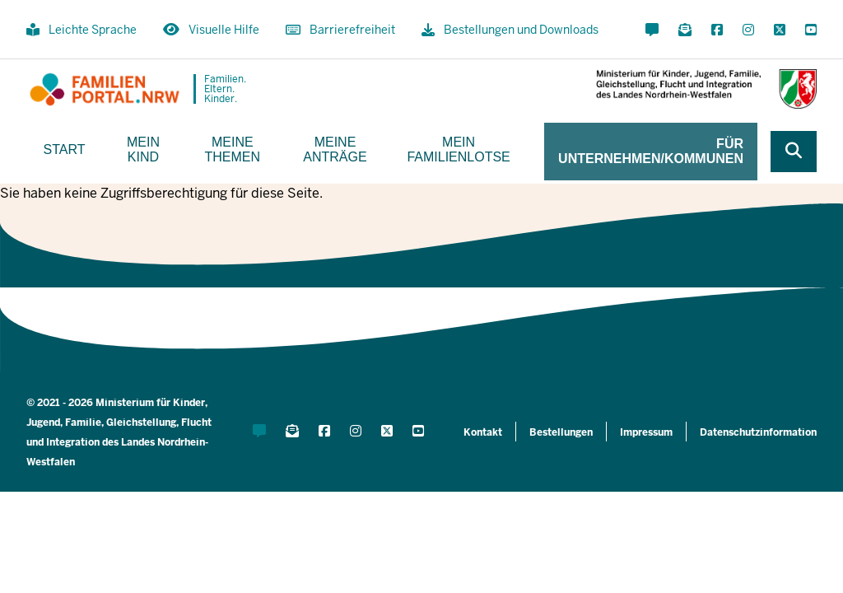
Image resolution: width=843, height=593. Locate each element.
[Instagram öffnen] (748, 30)
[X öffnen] (779, 30)
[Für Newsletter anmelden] (685, 30)
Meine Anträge (334, 149)
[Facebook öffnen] (717, 30)
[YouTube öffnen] (808, 30)
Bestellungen (561, 432)
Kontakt (482, 432)
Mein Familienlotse (458, 149)
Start (65, 149)
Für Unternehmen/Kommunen (650, 151)
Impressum (646, 432)
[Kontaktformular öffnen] (652, 30)
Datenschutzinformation (758, 432)
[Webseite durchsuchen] (794, 151)
